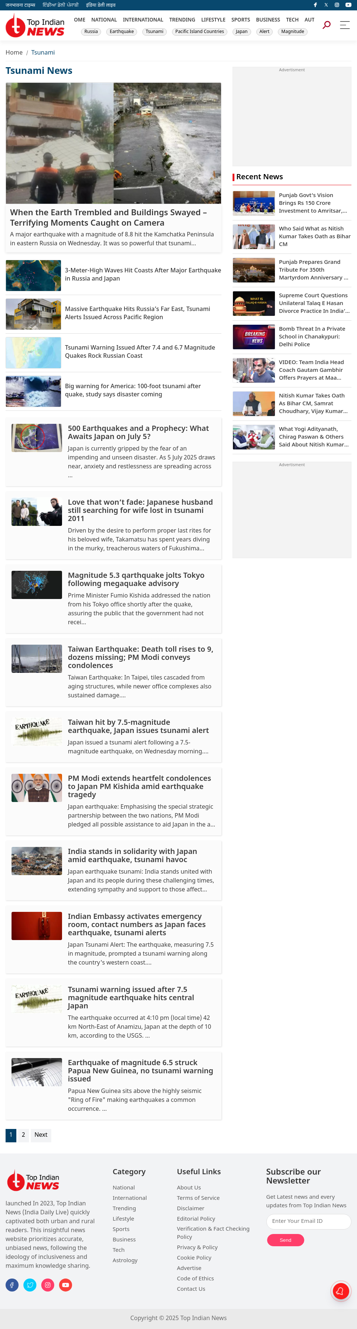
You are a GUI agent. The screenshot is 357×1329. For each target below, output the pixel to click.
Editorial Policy (196, 1219)
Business (124, 1240)
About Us (189, 1188)
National (124, 1188)
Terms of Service (198, 1198)
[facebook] (315, 5)
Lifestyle (123, 1219)
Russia (91, 32)
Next (41, 1135)
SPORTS (240, 20)
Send (285, 1240)
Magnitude (292, 32)
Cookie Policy (194, 1258)
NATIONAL (104, 20)
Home (14, 53)
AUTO (311, 20)
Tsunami (154, 32)
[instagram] (337, 5)
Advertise (189, 1268)
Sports (121, 1229)
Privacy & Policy (197, 1247)
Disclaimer (190, 1208)
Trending (124, 1208)
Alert (265, 32)
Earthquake (122, 32)
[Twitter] (326, 5)
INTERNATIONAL (143, 20)
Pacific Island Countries (199, 32)
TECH (292, 20)
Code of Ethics (195, 1279)
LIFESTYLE (213, 20)
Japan (242, 32)
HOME (77, 20)
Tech (118, 1250)
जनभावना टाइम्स (20, 5)
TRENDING (182, 20)
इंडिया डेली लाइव (101, 5)
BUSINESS (268, 20)
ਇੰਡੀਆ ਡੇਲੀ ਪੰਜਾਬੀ (61, 5)
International (130, 1198)
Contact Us (191, 1289)
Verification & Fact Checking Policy (213, 1233)
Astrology (125, 1260)
